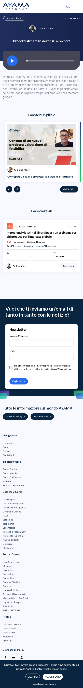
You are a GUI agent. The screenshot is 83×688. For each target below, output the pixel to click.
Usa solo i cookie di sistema (44, 684)
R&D (5, 515)
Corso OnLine (10, 469)
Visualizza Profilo (12, 624)
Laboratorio (9, 527)
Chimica (7, 586)
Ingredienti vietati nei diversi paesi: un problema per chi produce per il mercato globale (41, 235)
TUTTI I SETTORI (11, 610)
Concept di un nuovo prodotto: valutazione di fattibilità (40, 176)
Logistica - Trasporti (13, 602)
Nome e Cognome (18, 336)
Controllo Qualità (12, 511)
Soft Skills (8, 519)
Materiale (8, 636)
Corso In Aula (10, 473)
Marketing (8, 547)
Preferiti (7, 640)
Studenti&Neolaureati (14, 594)
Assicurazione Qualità (14, 507)
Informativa (43, 365)
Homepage (8, 443)
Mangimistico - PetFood (15, 598)
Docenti (7, 451)
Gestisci (33, 676)
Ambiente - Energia (13, 535)
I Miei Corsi (9, 632)
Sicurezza (7, 543)
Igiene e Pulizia (10, 590)
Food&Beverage (11, 562)
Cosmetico (8, 570)
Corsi (5, 447)
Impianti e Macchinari (14, 531)
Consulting (8, 578)
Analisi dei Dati (11, 539)
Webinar (7, 481)
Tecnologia (8, 523)
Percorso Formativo (13, 485)
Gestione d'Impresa (13, 503)
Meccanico (8, 566)
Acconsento (53, 676)
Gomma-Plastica (11, 582)
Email (12, 350)
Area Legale (9, 499)
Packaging (8, 574)
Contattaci (8, 455)
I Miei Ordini (9, 628)
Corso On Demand (12, 477)
